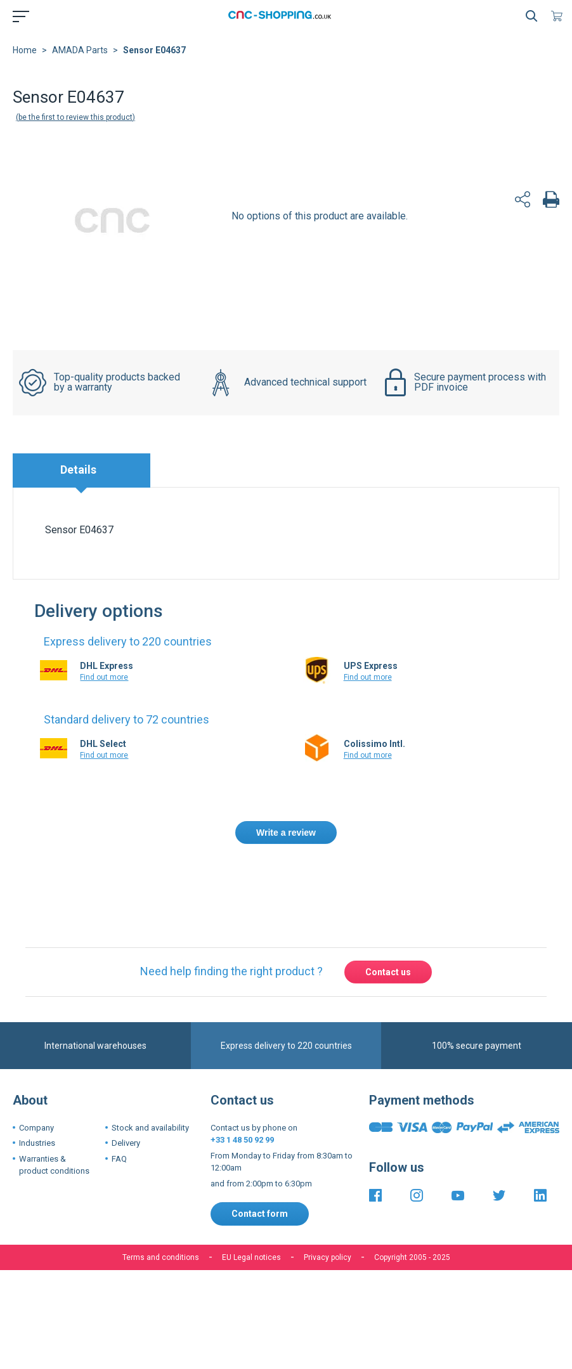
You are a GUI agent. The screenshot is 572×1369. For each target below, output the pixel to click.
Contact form (259, 1214)
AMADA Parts (80, 50)
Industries (37, 1143)
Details (78, 469)
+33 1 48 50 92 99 (242, 1140)
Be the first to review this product (75, 117)
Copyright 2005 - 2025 (412, 1257)
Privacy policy (327, 1257)
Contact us (388, 972)
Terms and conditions (160, 1257)
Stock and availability (150, 1127)
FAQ (119, 1159)
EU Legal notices (251, 1257)
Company (36, 1127)
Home (25, 50)
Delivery (126, 1143)
